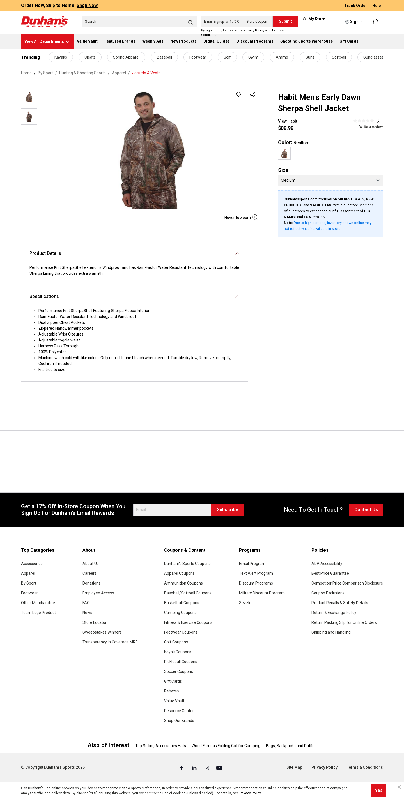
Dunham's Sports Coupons (187, 563)
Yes (379, 790)
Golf (227, 57)
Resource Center (179, 710)
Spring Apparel (126, 57)
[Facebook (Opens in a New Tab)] (181, 767)
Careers (89, 573)
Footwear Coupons (181, 632)
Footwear (197, 57)
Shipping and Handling (331, 632)
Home (26, 73)
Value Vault (174, 701)
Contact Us (366, 509)
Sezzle (245, 603)
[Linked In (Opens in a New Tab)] (194, 767)
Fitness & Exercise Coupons (188, 622)
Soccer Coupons (178, 671)
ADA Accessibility (326, 563)
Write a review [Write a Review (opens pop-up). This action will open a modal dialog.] (371, 126)
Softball (339, 57)
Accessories (32, 563)
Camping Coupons (180, 612)
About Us (90, 563)
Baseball (164, 57)
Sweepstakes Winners (102, 632)
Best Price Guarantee (330, 573)
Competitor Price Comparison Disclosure (347, 583)
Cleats (90, 57)
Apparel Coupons (179, 573)
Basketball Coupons (181, 603)
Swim (253, 57)
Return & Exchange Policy (333, 612)
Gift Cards (173, 681)
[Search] (139, 21)
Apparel (28, 573)
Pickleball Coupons (180, 661)
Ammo (282, 57)
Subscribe (227, 509)
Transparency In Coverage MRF (109, 642)
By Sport (28, 583)
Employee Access (98, 593)
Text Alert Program (256, 573)
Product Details (45, 253)
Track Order (356, 5)
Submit (285, 21)
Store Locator (94, 622)
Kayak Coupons (177, 652)
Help (376, 5)
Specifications (44, 296)
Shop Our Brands (179, 720)
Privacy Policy (254, 30)
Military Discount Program (262, 593)
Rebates (171, 691)
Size (283, 170)
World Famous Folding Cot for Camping (226, 745)
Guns (310, 57)
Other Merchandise (38, 603)
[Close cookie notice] (399, 786)
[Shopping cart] (376, 21)
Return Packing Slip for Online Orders (344, 622)
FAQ (86, 603)
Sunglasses (373, 57)
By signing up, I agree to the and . (242, 33)
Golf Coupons (176, 642)
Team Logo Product (38, 612)
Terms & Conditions (365, 767)
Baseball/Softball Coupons (188, 593)
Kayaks (60, 57)
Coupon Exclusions (328, 593)
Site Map (294, 767)
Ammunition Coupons (183, 583)
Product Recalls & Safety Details (339, 603)
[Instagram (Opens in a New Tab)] (207, 767)
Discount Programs (256, 583)
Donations (91, 583)
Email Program (252, 563)
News (87, 612)
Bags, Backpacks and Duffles (291, 745)
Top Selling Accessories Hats (160, 745)
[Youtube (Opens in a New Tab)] (219, 767)
